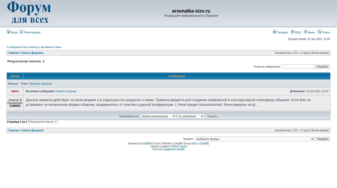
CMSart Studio (178, 146)
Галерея (280, 32)
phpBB (146, 143)
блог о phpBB (200, 143)
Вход (12, 32)
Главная (13, 52)
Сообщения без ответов (22, 47)
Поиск (324, 32)
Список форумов (32, 52)
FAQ (296, 32)
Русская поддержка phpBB (168, 149)
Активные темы (51, 47)
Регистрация (30, 32)
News (308, 32)
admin (15, 91)
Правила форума (40, 83)
